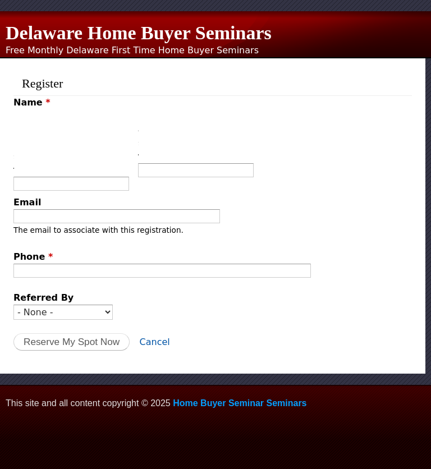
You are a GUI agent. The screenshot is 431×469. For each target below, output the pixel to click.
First (13, 143)
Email (27, 202)
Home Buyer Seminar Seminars (239, 403)
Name (32, 102)
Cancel (155, 342)
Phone (33, 256)
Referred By (43, 297)
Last (138, 136)
